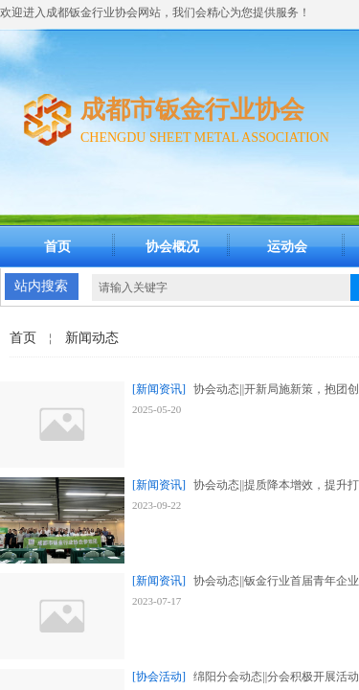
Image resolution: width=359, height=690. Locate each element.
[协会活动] (159, 676)
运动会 (287, 247)
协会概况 (172, 247)
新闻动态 (92, 338)
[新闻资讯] (159, 389)
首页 (57, 247)
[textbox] (221, 287)
